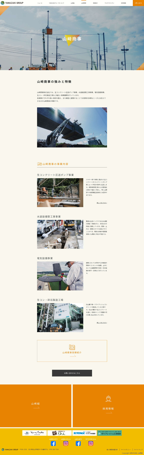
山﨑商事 (83, 3)
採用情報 (123, 3)
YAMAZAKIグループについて (56, 3)
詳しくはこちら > (102, 203)
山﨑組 (72, 3)
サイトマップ (138, 449)
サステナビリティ (109, 3)
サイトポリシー (126, 449)
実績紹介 (95, 3)
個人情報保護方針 (112, 449)
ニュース (39, 3)
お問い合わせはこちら (72, 373)
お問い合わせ (138, 3)
